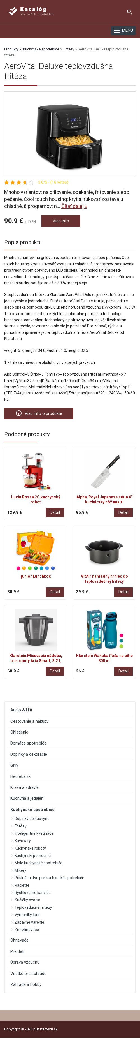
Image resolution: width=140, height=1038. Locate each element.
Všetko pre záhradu (28, 973)
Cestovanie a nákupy (29, 721)
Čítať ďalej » (74, 206)
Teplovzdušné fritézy (33, 907)
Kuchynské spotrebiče (41, 49)
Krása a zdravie (24, 787)
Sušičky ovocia (27, 900)
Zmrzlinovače (27, 929)
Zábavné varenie (29, 922)
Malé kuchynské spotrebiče (38, 863)
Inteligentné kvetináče (34, 833)
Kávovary (23, 840)
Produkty (11, 49)
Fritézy (69, 49)
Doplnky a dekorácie (28, 754)
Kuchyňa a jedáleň (26, 798)
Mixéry (20, 870)
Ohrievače (19, 940)
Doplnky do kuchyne (32, 818)
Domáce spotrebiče (28, 743)
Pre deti (17, 951)
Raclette (22, 885)
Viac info (61, 220)
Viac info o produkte (38, 413)
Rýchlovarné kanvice (33, 892)
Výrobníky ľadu (28, 914)
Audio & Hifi (21, 710)
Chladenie (19, 732)
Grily (14, 765)
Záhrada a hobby (25, 984)
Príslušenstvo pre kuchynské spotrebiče (49, 877)
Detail (55, 512)
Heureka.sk (20, 776)
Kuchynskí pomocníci (33, 855)
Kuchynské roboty (30, 848)
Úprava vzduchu (24, 962)
